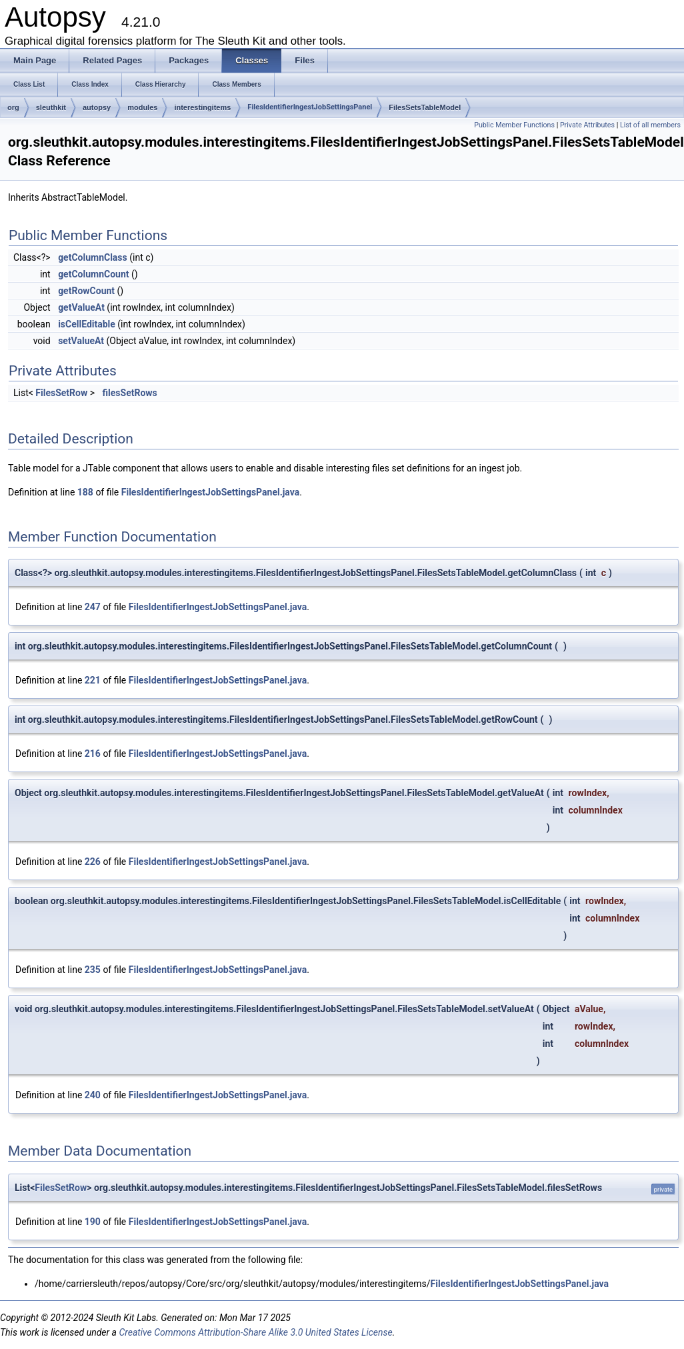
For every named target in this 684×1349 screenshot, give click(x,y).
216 (93, 753)
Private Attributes (587, 125)
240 (93, 1095)
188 (85, 492)
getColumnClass (92, 257)
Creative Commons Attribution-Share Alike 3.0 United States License (255, 1332)
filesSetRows (130, 392)
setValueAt (81, 340)
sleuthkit (51, 107)
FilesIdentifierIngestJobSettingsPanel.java (210, 492)
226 (93, 861)
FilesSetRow (61, 392)
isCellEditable (86, 324)
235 (93, 969)
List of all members (650, 125)
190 (93, 1221)
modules (142, 107)
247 (93, 606)
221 (93, 680)
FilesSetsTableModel (425, 107)
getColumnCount (93, 274)
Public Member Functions (514, 125)
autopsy (97, 107)
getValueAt (81, 307)
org (13, 107)
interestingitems (202, 107)
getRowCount (86, 290)
